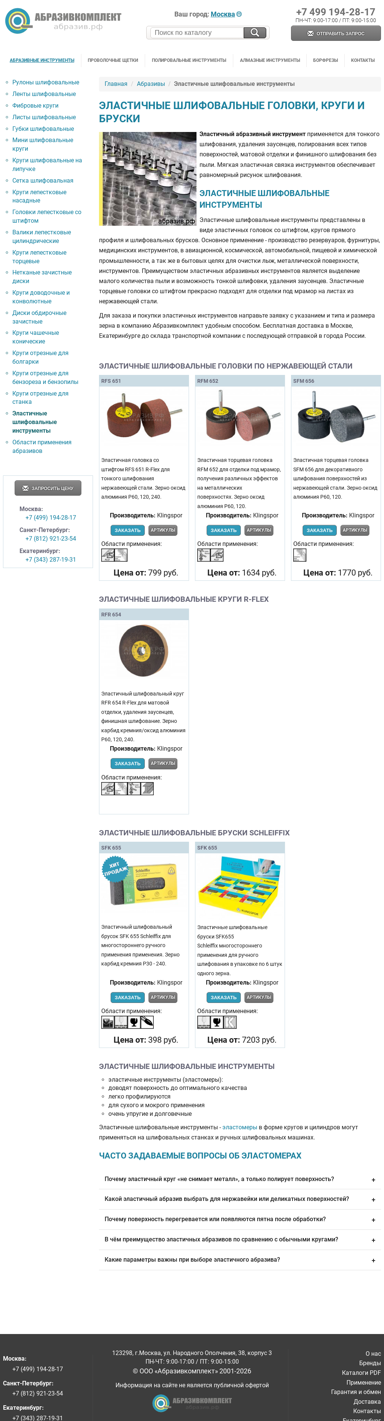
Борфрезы (325, 60)
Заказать (128, 530)
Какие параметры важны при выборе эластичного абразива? (240, 1260)
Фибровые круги (35, 105)
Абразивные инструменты (42, 60)
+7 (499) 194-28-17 (51, 517)
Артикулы (163, 530)
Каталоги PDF (361, 1372)
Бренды (370, 1363)
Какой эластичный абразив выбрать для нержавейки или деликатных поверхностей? (240, 1200)
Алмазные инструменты (270, 60)
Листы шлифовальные (44, 117)
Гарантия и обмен (356, 1392)
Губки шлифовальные (43, 128)
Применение (363, 1382)
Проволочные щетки (113, 60)
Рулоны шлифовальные (45, 82)
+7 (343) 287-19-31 (51, 559)
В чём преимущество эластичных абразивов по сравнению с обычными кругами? (240, 1240)
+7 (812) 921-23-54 (51, 538)
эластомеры (239, 1127)
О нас (373, 1353)
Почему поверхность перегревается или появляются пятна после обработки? (240, 1220)
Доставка (367, 1401)
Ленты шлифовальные (44, 93)
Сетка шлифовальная (43, 180)
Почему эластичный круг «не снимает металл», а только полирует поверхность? (240, 1180)
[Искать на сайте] (255, 32)
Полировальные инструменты (189, 60)
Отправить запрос (336, 34)
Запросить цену (48, 489)
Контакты (363, 60)
